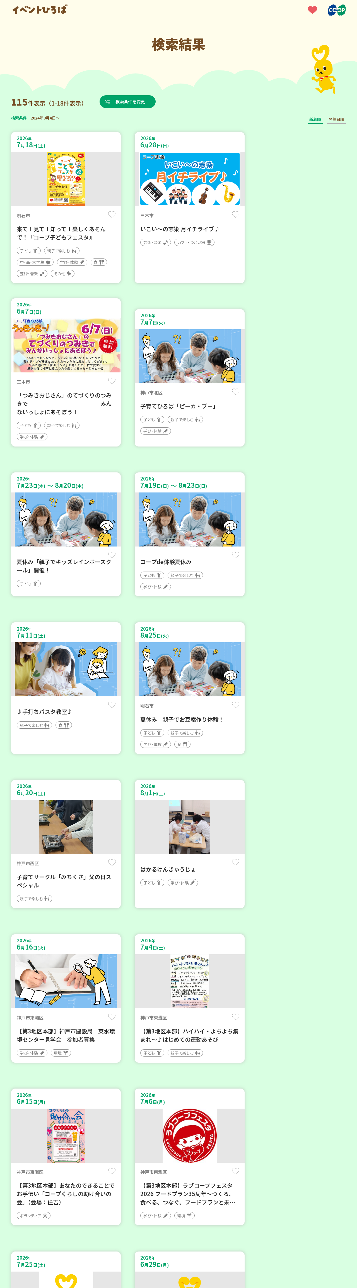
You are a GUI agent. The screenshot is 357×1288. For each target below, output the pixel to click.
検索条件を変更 (132, 101)
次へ (212, 1120)
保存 (104, 215)
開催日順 (336, 119)
